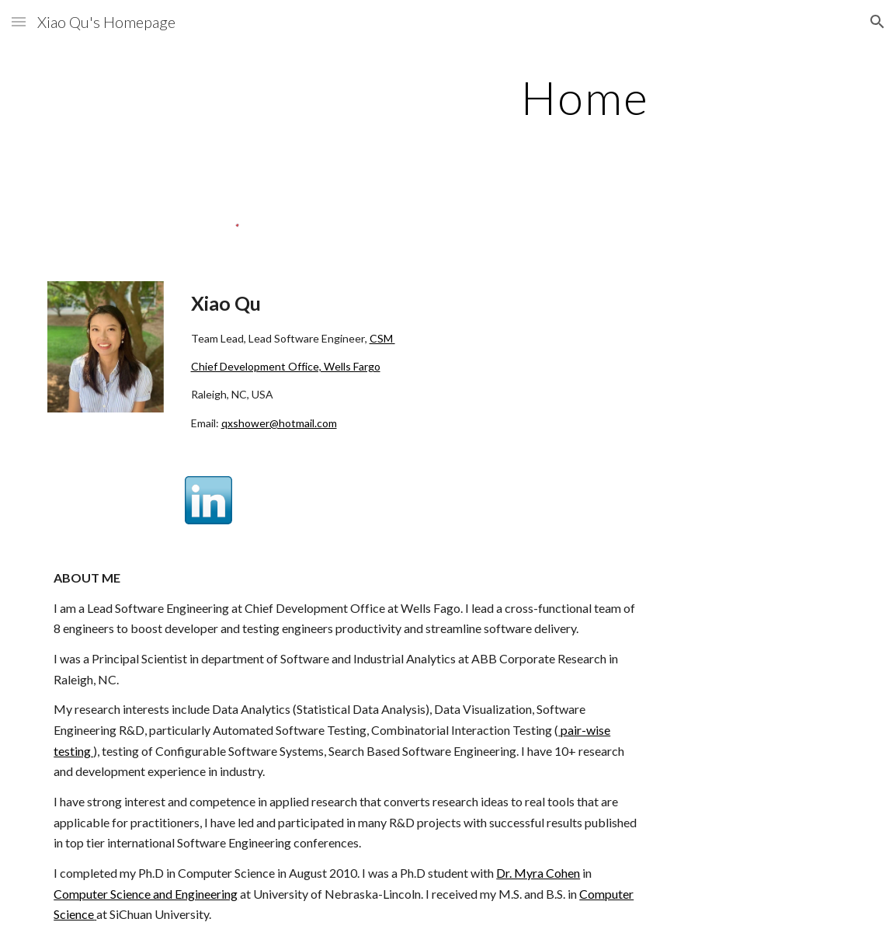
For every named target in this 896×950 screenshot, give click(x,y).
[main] (585, 97)
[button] (18, 21)
